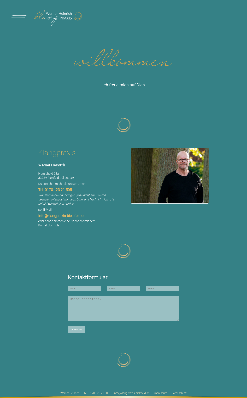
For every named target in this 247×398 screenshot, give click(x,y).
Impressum (160, 393)
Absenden (76, 334)
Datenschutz (179, 393)
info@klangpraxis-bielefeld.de (61, 215)
